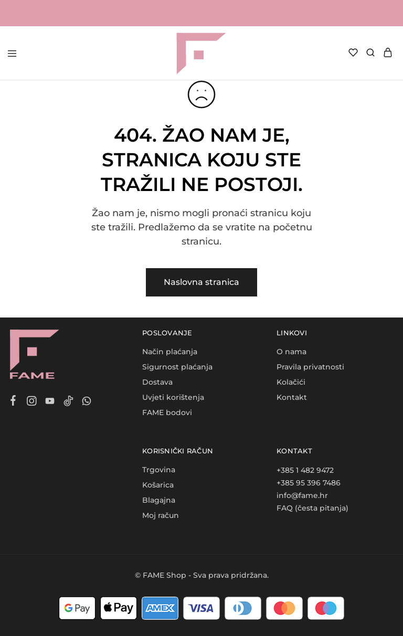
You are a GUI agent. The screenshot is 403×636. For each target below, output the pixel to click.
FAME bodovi (167, 412)
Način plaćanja (169, 351)
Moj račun (160, 515)
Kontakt (292, 397)
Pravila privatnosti (310, 367)
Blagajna (158, 500)
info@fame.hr (302, 495)
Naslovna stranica (201, 282)
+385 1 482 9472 (305, 470)
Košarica (158, 485)
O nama (291, 351)
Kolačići (291, 382)
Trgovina (158, 469)
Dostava (157, 382)
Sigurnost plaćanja (177, 367)
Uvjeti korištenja (173, 397)
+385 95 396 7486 (309, 482)
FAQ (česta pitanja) (312, 508)
